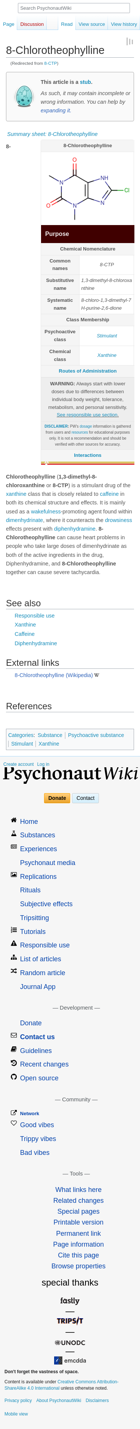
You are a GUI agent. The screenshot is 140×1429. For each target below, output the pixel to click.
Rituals (30, 890)
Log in (43, 764)
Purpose (57, 234)
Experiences (38, 849)
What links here (78, 1189)
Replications (38, 876)
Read (67, 24)
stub (85, 82)
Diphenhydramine (36, 643)
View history (124, 24)
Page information (78, 1244)
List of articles (40, 959)
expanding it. (56, 110)
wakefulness (46, 512)
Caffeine (25, 634)
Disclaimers (97, 1400)
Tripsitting (34, 918)
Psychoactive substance (96, 735)
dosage (86, 426)
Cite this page (78, 1255)
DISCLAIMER (56, 426)
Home (29, 821)
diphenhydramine (75, 529)
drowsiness (118, 520)
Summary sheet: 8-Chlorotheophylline (52, 134)
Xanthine (106, 355)
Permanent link (78, 1233)
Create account (18, 764)
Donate (57, 798)
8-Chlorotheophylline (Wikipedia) (54, 675)
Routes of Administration (88, 371)
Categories (21, 735)
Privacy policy (18, 1400)
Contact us (37, 1037)
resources (80, 432)
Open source (39, 1078)
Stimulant (107, 336)
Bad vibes (35, 1152)
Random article (42, 973)
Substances (37, 835)
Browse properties (79, 1266)
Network (29, 1113)
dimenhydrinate (24, 520)
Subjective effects (46, 904)
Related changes (78, 1200)
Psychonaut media (47, 863)
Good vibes (37, 1125)
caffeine (109, 494)
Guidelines (36, 1051)
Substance (50, 735)
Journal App (38, 986)
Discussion (32, 24)
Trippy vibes (38, 1139)
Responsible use (35, 616)
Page (8, 24)
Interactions (88, 455)
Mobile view (16, 1414)
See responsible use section (87, 415)
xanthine (16, 494)
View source (92, 24)
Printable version (78, 1222)
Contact (85, 798)
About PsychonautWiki (58, 1400)
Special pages (78, 1211)
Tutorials (33, 931)
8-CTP (50, 63)
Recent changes (44, 1064)
